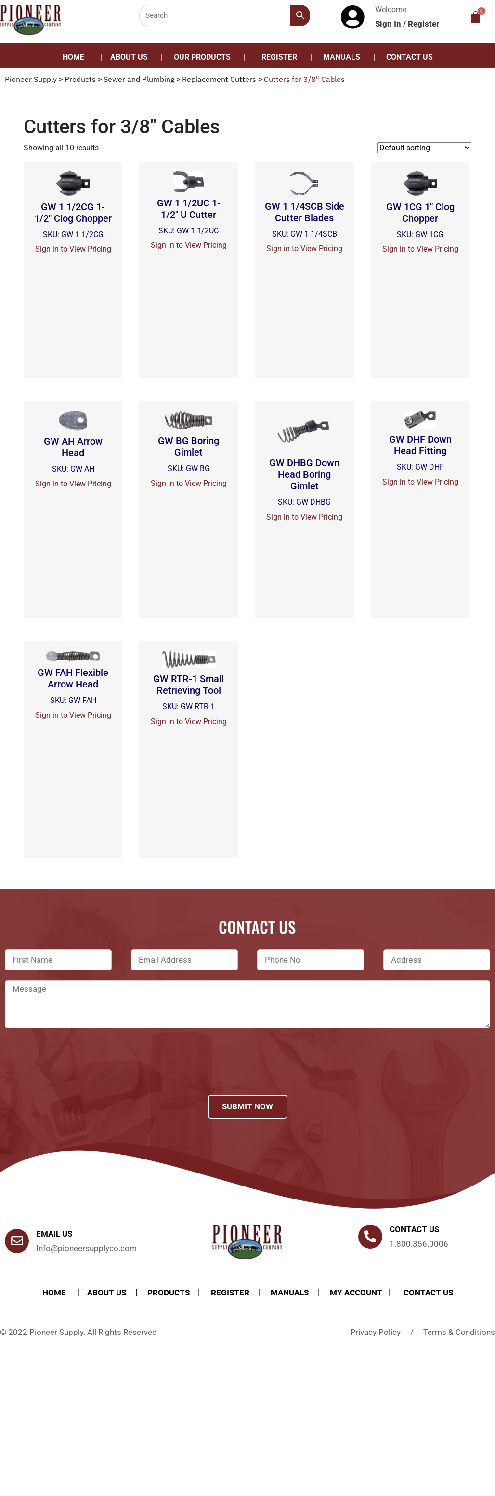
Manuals (341, 57)
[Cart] (475, 17)
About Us (129, 57)
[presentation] (78, 1074)
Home (73, 57)
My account (356, 1292)
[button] (204, 57)
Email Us (54, 1234)
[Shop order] (424, 147)
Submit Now (247, 1106)
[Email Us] (17, 1241)
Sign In (389, 23)
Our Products (202, 57)
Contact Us (409, 57)
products (168, 1292)
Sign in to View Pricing (73, 249)
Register (423, 23)
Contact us (414, 1229)
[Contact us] (370, 1237)
